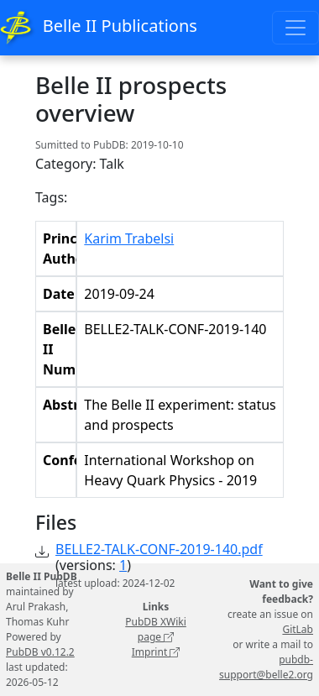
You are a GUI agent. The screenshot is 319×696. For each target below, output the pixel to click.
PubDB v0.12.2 (40, 652)
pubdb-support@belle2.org (266, 667)
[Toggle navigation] (295, 27)
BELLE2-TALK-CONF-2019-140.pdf (159, 549)
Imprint (156, 652)
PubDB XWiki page (155, 629)
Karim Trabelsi (129, 238)
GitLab (297, 629)
